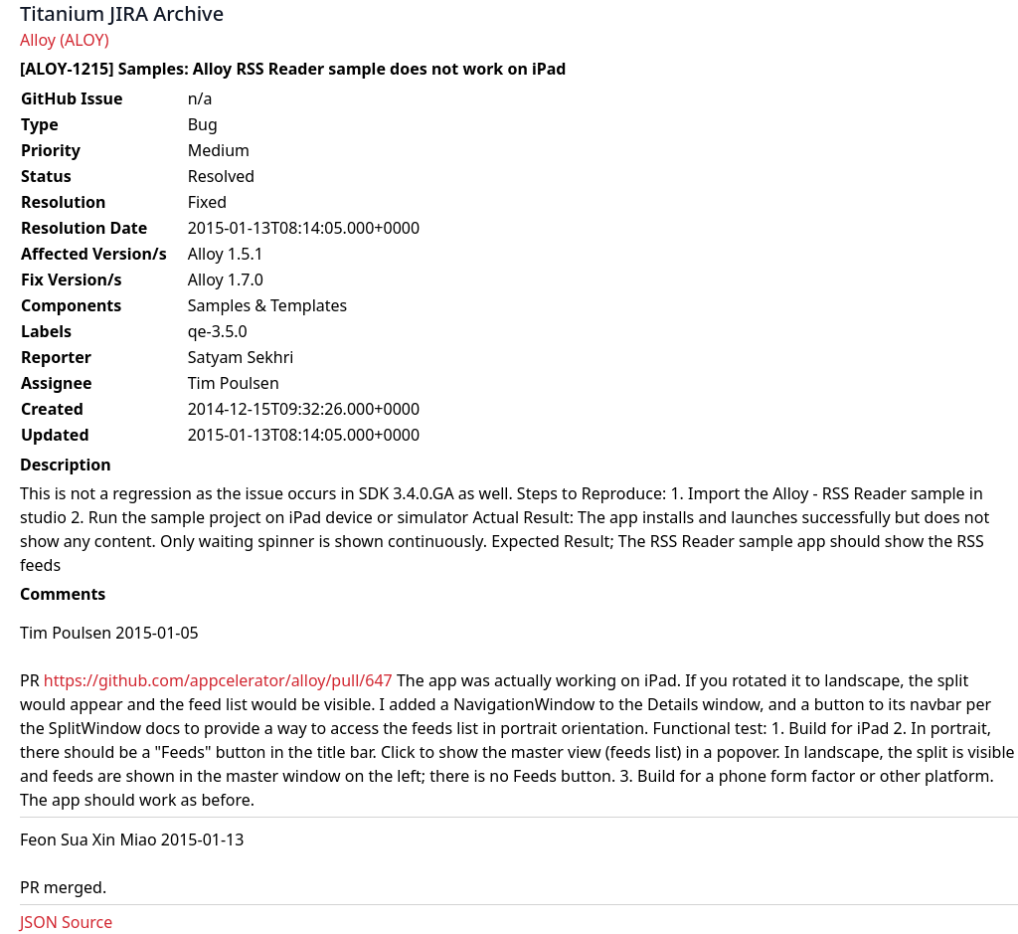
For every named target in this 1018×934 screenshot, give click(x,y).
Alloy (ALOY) (64, 40)
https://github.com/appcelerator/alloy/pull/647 (218, 680)
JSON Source (66, 922)
